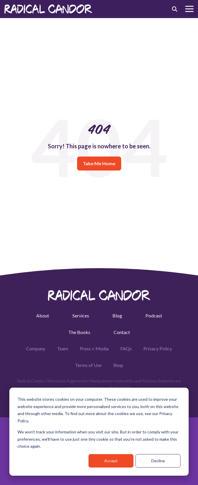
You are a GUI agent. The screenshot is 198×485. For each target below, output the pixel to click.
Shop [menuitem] (118, 365)
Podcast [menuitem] (153, 315)
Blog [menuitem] (117, 315)
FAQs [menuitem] (126, 348)
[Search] (174, 9)
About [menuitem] (42, 315)
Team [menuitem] (62, 348)
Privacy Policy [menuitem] (157, 348)
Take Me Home (99, 163)
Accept (111, 460)
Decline (158, 460)
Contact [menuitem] (122, 332)
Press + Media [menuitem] (94, 348)
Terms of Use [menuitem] (88, 365)
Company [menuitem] (35, 348)
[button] (189, 8)
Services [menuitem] (80, 315)
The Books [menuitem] (79, 332)
